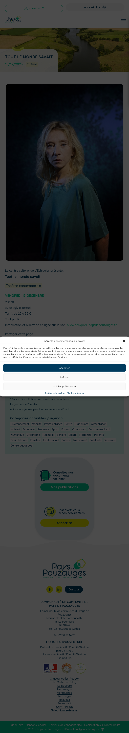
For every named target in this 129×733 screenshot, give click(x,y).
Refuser (64, 377)
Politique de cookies (55, 393)
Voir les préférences (64, 386)
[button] (124, 341)
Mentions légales (75, 393)
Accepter (64, 367)
